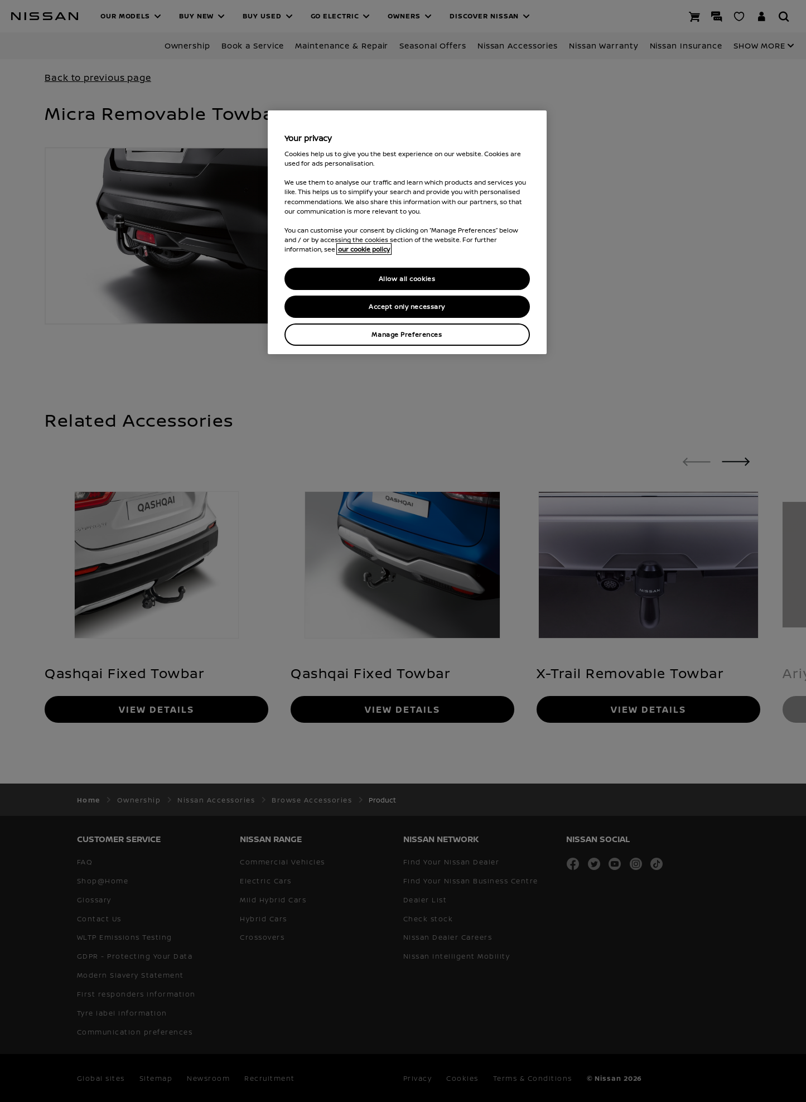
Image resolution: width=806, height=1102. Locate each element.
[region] (407, 232)
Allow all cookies (407, 278)
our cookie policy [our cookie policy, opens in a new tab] (364, 249)
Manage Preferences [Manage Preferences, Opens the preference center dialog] (406, 334)
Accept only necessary (407, 306)
